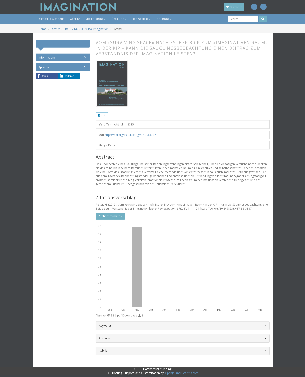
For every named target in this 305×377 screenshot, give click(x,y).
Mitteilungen (95, 19)
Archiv (75, 19)
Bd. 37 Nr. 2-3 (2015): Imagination (87, 29)
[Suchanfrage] (243, 19)
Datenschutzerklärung (157, 369)
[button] (47, 76)
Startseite (234, 7)
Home (42, 29)
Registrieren (141, 19)
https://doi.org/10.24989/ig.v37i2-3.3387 (130, 135)
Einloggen (163, 19)
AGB (136, 369)
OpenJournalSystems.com (181, 373)
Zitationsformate (110, 216)
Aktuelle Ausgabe (51, 19)
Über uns (118, 19)
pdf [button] (103, 115)
